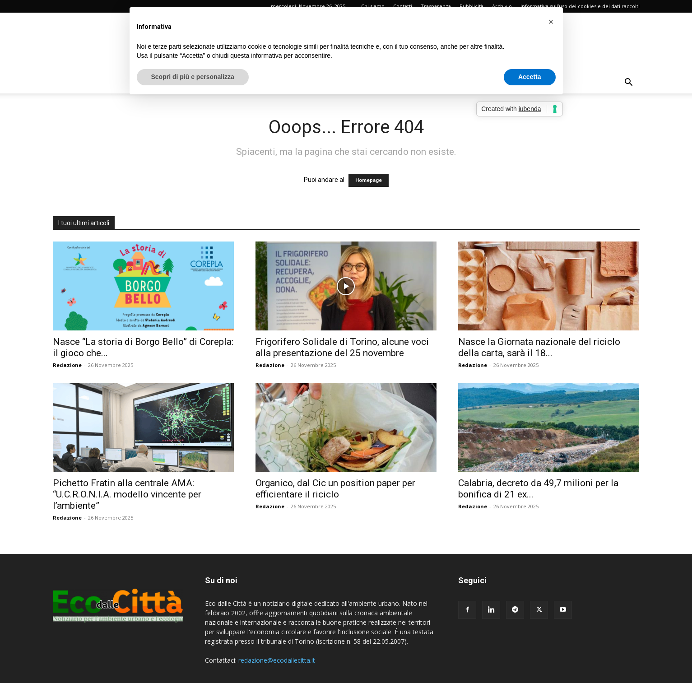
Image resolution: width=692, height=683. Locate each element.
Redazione (67, 365)
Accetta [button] (529, 76)
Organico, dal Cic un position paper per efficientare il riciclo (335, 489)
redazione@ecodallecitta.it (276, 660)
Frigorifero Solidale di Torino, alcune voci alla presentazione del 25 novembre (342, 347)
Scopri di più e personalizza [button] (192, 76)
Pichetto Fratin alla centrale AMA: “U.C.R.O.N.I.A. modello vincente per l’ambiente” (127, 494)
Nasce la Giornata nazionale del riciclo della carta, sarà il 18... (539, 347)
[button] (629, 83)
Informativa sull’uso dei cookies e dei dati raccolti (580, 6)
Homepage (368, 180)
